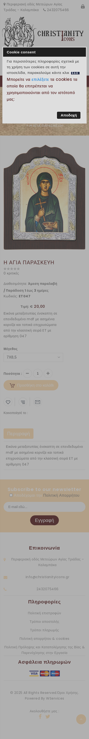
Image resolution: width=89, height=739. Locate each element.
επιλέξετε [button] (40, 79)
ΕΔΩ (75, 73)
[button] (69, 115)
